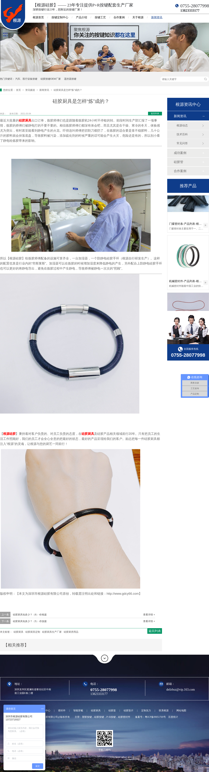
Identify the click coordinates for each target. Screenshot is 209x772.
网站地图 (181, 710)
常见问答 (182, 143)
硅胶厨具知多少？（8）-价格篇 (30, 614)
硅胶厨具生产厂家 (52, 631)
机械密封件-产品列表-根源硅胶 (188, 281)
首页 (19, 90)
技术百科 (182, 134)
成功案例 (180, 153)
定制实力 (146, 710)
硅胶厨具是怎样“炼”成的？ (68, 90)
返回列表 (155, 113)
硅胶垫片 (128, 710)
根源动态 (182, 125)
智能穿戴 (78, 710)
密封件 (61, 710)
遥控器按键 (70, 78)
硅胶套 (112, 710)
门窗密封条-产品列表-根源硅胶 (188, 224)
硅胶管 (178, 162)
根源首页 (38, 17)
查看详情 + (149, 614)
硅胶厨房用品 (71, 631)
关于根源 (138, 17)
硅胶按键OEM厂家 (51, 78)
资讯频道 (30, 90)
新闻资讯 (156, 17)
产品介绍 (81, 17)
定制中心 (45, 710)
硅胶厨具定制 (32, 631)
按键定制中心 (60, 17)
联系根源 (164, 710)
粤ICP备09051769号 (155, 717)
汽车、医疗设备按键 (26, 78)
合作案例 (119, 17)
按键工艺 (100, 17)
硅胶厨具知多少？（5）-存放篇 (30, 621)
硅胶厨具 (25, 120)
